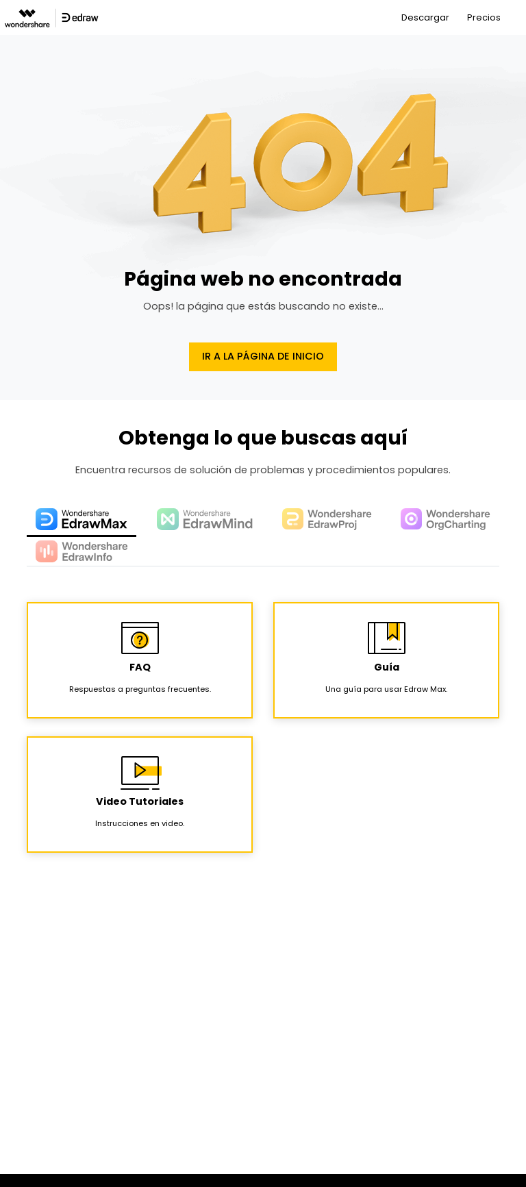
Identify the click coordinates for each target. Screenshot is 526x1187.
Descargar (425, 17)
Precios (484, 17)
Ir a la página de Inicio (263, 356)
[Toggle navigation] (517, 17)
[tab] (81, 520)
